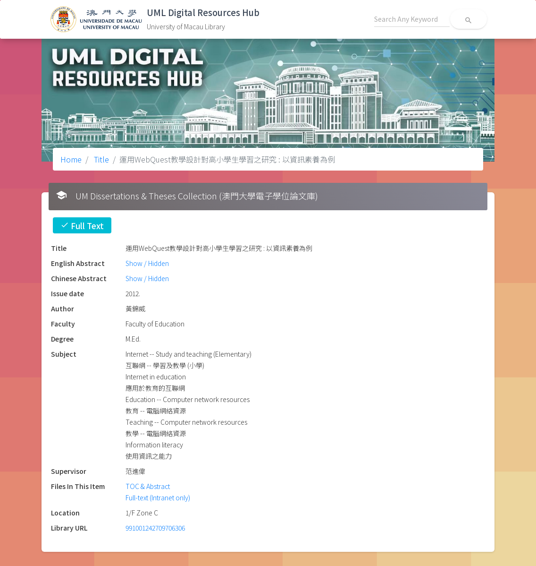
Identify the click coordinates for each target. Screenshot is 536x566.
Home (71, 159)
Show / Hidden (147, 263)
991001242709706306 (155, 527)
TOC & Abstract (148, 486)
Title (100, 159)
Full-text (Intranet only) (158, 497)
